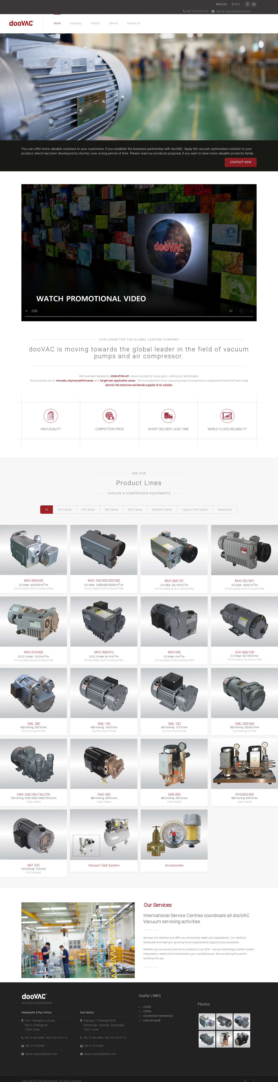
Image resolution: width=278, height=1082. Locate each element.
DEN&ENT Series (162, 509)
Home (57, 23)
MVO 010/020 (33, 653)
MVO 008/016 (102, 653)
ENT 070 (33, 863)
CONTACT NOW (240, 162)
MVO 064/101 (172, 582)
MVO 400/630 (33, 582)
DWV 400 (102, 793)
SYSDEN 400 (241, 793)
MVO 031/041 (241, 582)
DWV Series (135, 509)
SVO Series (88, 509)
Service (113, 23)
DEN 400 (172, 793)
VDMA (147, 1007)
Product (95, 23)
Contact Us (133, 23)
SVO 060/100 (241, 653)
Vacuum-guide (151, 1016)
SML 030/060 (241, 723)
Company (75, 23)
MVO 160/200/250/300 (102, 582)
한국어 (235, 4)
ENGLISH (221, 4)
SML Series (111, 509)
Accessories (225, 509)
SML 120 (172, 723)
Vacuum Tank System (195, 509)
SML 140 (102, 723)
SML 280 (33, 723)
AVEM (147, 1002)
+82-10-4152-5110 (195, 11)
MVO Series (65, 509)
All (46, 509)
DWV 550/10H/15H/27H (33, 793)
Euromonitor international (158, 1011)
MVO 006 (172, 653)
